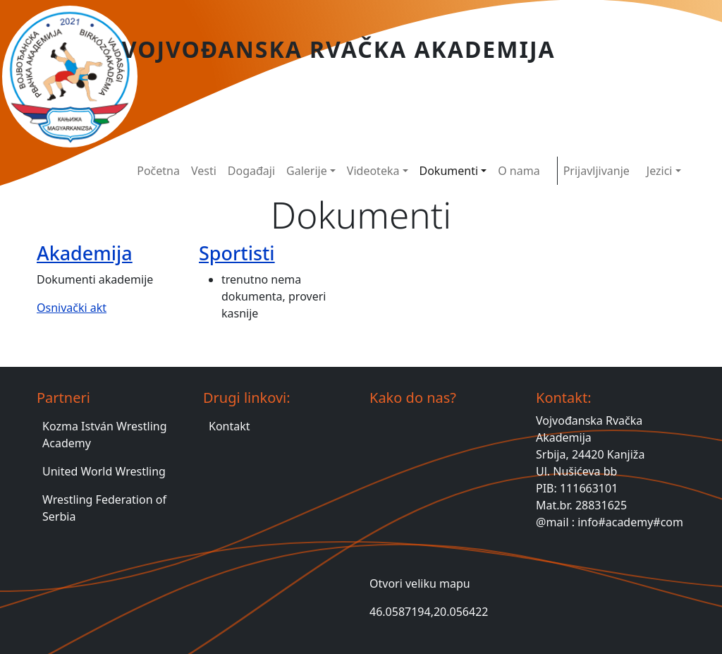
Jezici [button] (660, 170)
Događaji (251, 170)
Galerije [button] (306, 170)
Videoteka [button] (373, 170)
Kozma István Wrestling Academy (104, 434)
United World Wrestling (104, 471)
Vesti (203, 170)
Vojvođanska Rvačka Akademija (339, 49)
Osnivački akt (71, 307)
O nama (518, 170)
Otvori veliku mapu (419, 583)
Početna (158, 170)
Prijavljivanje (596, 170)
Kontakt (229, 426)
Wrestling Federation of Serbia (104, 508)
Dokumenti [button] (449, 170)
